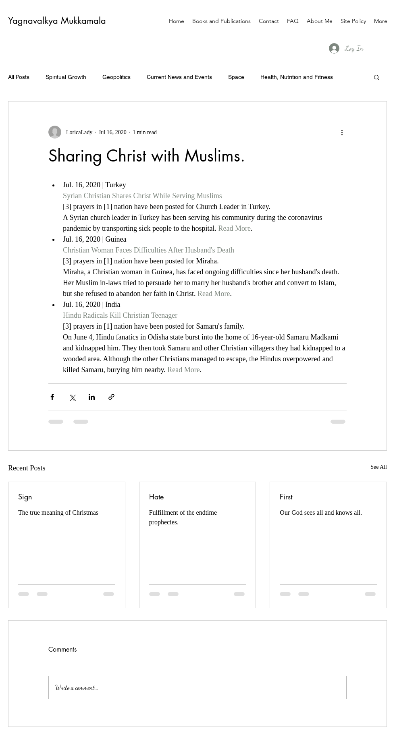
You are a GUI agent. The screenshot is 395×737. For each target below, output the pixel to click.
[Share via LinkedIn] (92, 397)
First (286, 496)
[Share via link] (111, 397)
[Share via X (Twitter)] (72, 397)
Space (236, 77)
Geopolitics (116, 77)
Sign (25, 496)
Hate (156, 496)
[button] (376, 77)
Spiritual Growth (66, 77)
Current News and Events (179, 77)
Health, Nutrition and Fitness (296, 77)
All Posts (18, 77)
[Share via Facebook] (52, 397)
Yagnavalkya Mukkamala (57, 20)
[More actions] (342, 132)
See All (378, 467)
